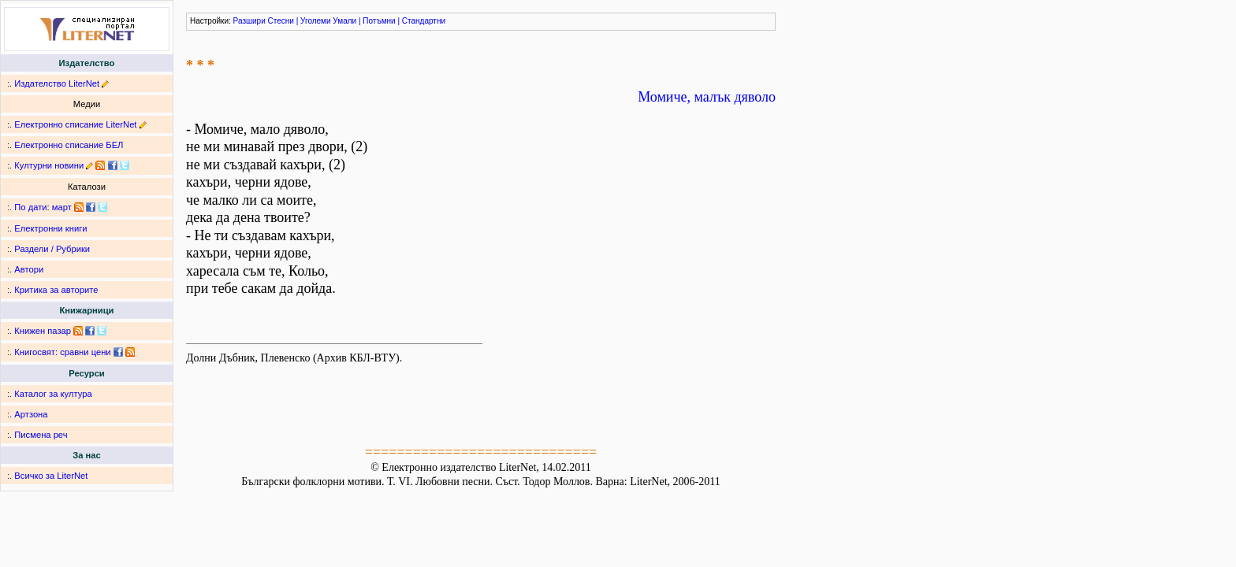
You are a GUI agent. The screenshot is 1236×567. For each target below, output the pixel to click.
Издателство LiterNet (56, 83)
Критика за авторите (56, 290)
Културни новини (49, 165)
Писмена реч (40, 434)
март (62, 207)
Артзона (30, 414)
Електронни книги (50, 228)
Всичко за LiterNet (50, 475)
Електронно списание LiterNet (75, 124)
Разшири (249, 21)
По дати (30, 207)
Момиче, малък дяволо (707, 97)
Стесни (281, 21)
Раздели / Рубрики (52, 249)
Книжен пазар (42, 330)
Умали (344, 21)
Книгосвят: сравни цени (62, 352)
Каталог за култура (52, 393)
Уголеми (315, 21)
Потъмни (379, 21)
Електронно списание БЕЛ (68, 145)
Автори (28, 269)
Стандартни (423, 21)
